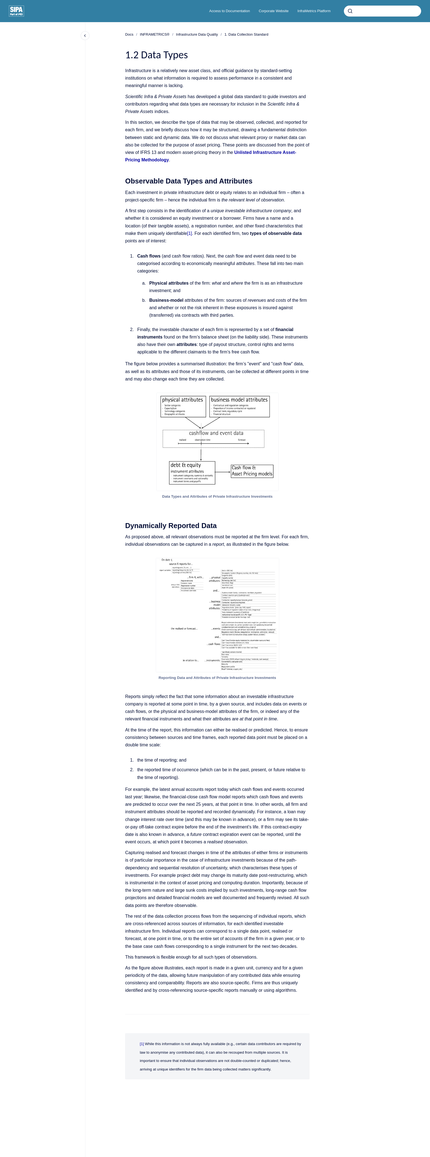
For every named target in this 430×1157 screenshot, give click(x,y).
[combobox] (382, 11)
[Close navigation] (85, 35)
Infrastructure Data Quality (197, 34)
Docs (129, 34)
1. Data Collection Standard (246, 34)
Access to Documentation (229, 11)
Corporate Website (274, 11)
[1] (189, 233)
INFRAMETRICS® (155, 34)
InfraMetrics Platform (314, 11)
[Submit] (350, 11)
